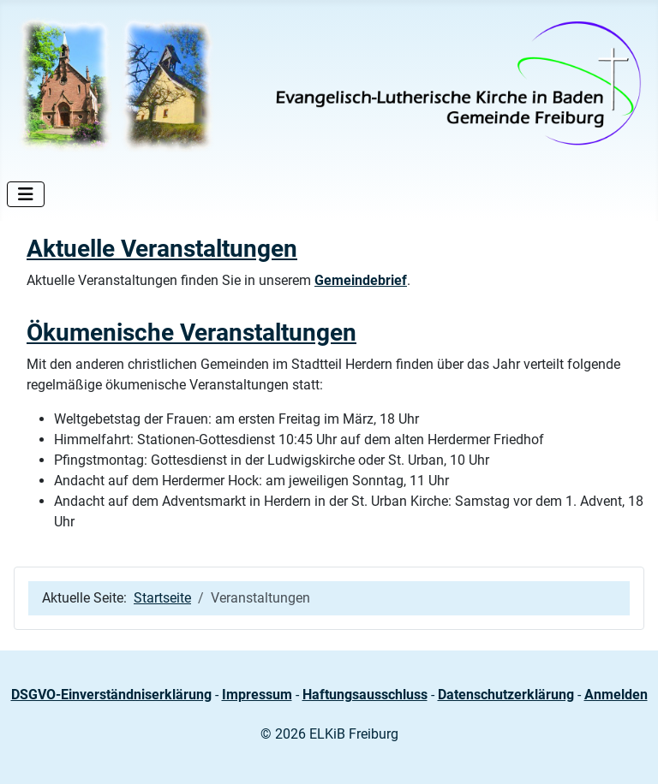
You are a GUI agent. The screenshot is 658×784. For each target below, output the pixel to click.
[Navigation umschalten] (26, 194)
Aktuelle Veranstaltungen (162, 249)
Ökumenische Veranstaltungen (191, 332)
